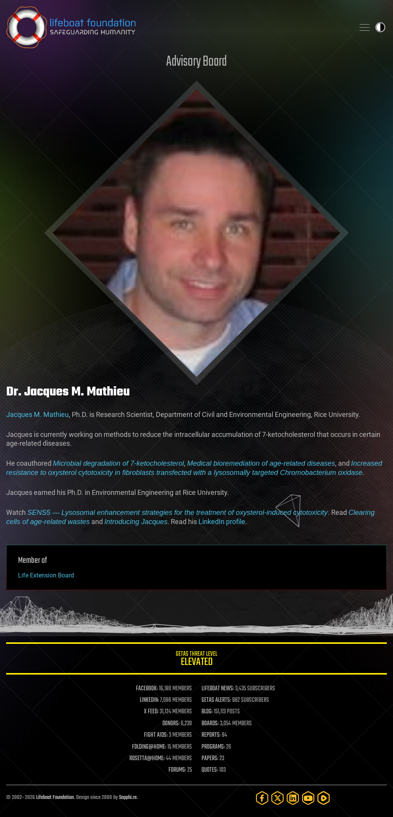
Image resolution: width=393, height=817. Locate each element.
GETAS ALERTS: (216, 700)
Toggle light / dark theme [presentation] (380, 27)
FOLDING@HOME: (149, 747)
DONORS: (171, 724)
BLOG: (207, 712)
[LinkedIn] (293, 798)
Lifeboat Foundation (55, 797)
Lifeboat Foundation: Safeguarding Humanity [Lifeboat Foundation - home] (177, 27)
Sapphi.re (128, 797)
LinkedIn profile (221, 522)
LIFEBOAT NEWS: (217, 689)
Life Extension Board (46, 575)
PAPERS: (209, 759)
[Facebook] (262, 798)
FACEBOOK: (147, 689)
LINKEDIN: (149, 700)
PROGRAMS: (213, 747)
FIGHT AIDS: (156, 735)
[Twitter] (277, 798)
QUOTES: (209, 770)
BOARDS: (210, 724)
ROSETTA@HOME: (147, 759)
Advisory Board (196, 62)
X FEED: (151, 712)
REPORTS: (211, 735)
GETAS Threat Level (196, 659)
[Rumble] (323, 798)
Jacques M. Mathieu (37, 414)
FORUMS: (177, 770)
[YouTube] (308, 798)
